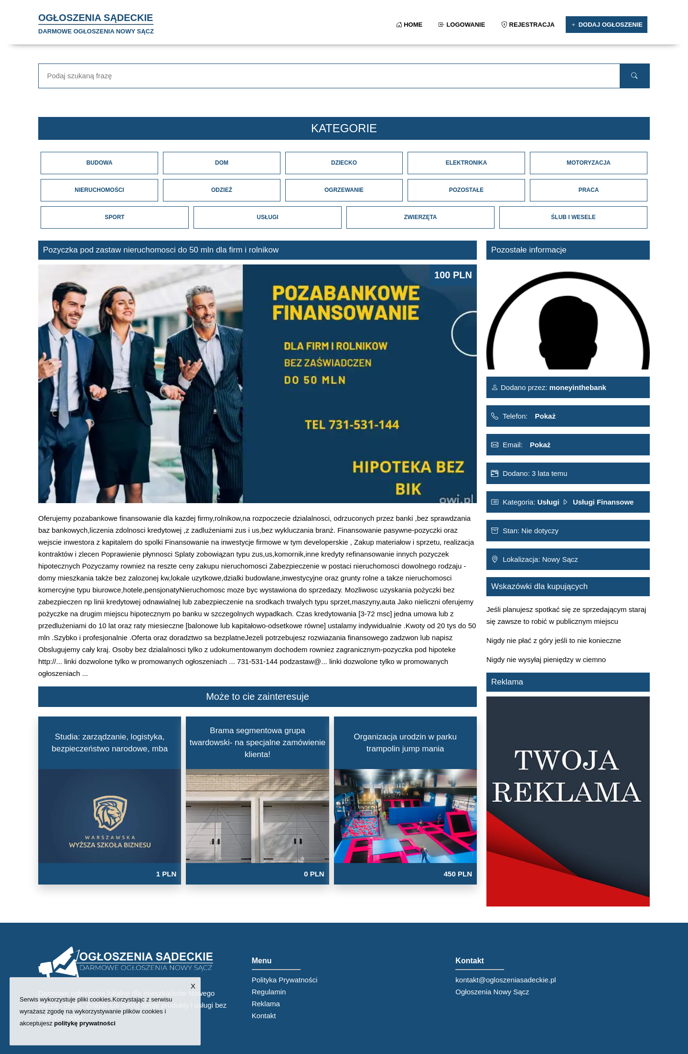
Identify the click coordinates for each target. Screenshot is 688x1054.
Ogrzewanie (344, 190)
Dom (221, 162)
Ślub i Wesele (573, 217)
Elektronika (466, 162)
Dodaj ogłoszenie (606, 24)
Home (410, 24)
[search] (635, 75)
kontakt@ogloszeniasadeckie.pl (505, 980)
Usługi (267, 217)
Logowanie (463, 24)
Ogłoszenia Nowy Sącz (492, 992)
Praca (589, 190)
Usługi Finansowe (603, 502)
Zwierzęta (420, 217)
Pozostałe (466, 190)
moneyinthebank (577, 387)
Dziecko (344, 162)
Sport (114, 217)
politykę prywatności (85, 1023)
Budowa (99, 162)
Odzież (221, 190)
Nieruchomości (99, 190)
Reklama (266, 1004)
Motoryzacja (589, 162)
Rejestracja (528, 24)
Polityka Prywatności (285, 980)
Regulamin (269, 992)
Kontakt (264, 1016)
